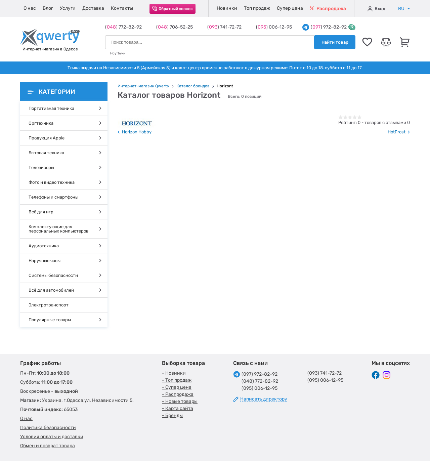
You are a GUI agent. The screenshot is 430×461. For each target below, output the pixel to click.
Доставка (93, 8)
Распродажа (328, 8)
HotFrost (396, 131)
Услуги (68, 8)
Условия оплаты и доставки (51, 436)
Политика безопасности (48, 427)
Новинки (227, 8)
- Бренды (172, 415)
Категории (51, 91)
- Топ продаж (176, 380)
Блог (48, 8)
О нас (30, 8)
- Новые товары (180, 401)
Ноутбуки (117, 53)
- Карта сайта (177, 408)
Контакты (122, 8)
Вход (376, 8)
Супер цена (290, 8)
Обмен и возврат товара (47, 446)
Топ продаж (257, 8)
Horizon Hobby (137, 131)
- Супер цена (176, 387)
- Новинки (174, 373)
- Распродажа (178, 394)
